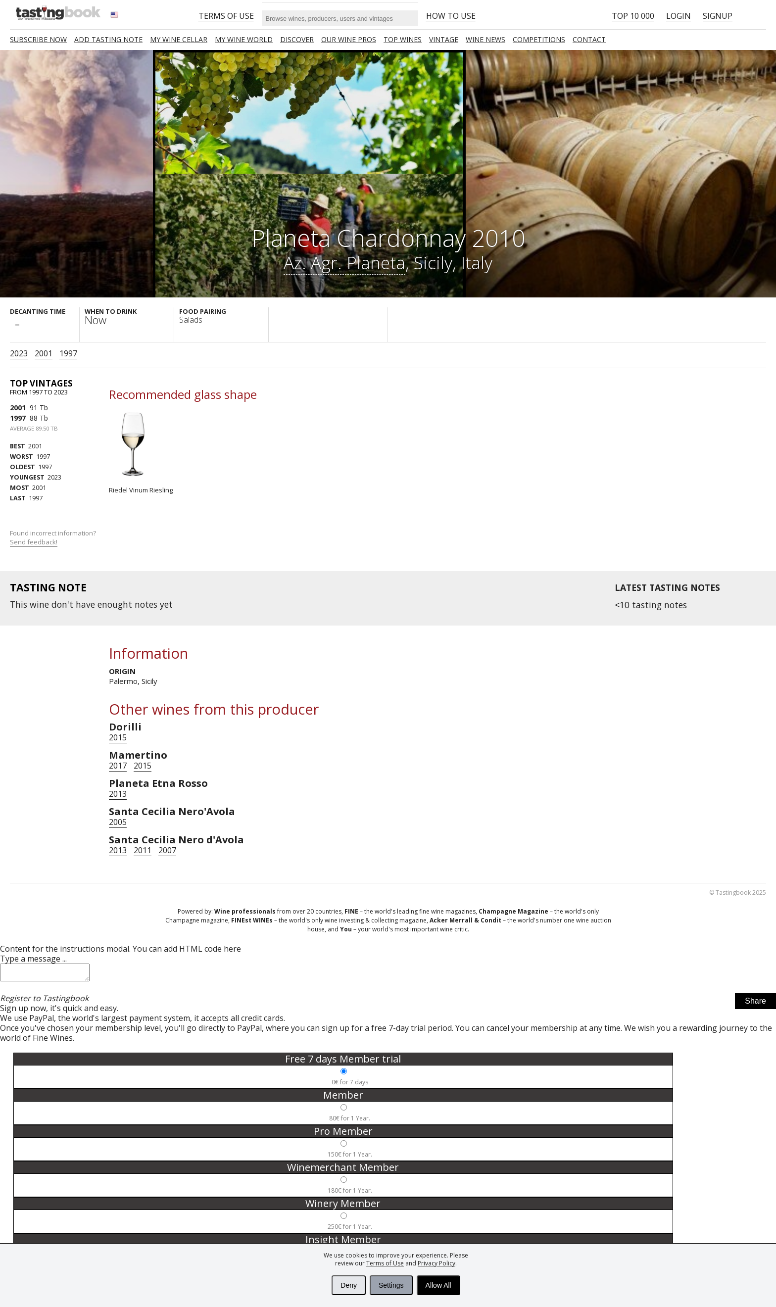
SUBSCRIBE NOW (38, 39)
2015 (118, 737)
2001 (43, 353)
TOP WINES (403, 39)
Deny (348, 1285)
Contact (589, 39)
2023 (19, 353)
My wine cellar (178, 39)
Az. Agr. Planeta (344, 262)
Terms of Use (385, 1263)
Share (755, 1004)
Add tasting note (108, 39)
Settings (391, 1285)
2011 (142, 850)
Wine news (485, 39)
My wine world (244, 39)
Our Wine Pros (348, 39)
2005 (118, 822)
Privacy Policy (436, 1263)
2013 (118, 793)
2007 (167, 850)
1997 (68, 353)
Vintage (443, 39)
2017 (118, 765)
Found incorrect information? (53, 538)
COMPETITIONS (539, 39)
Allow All (438, 1285)
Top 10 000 (633, 15)
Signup (717, 15)
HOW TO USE (451, 15)
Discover (297, 39)
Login (678, 15)
